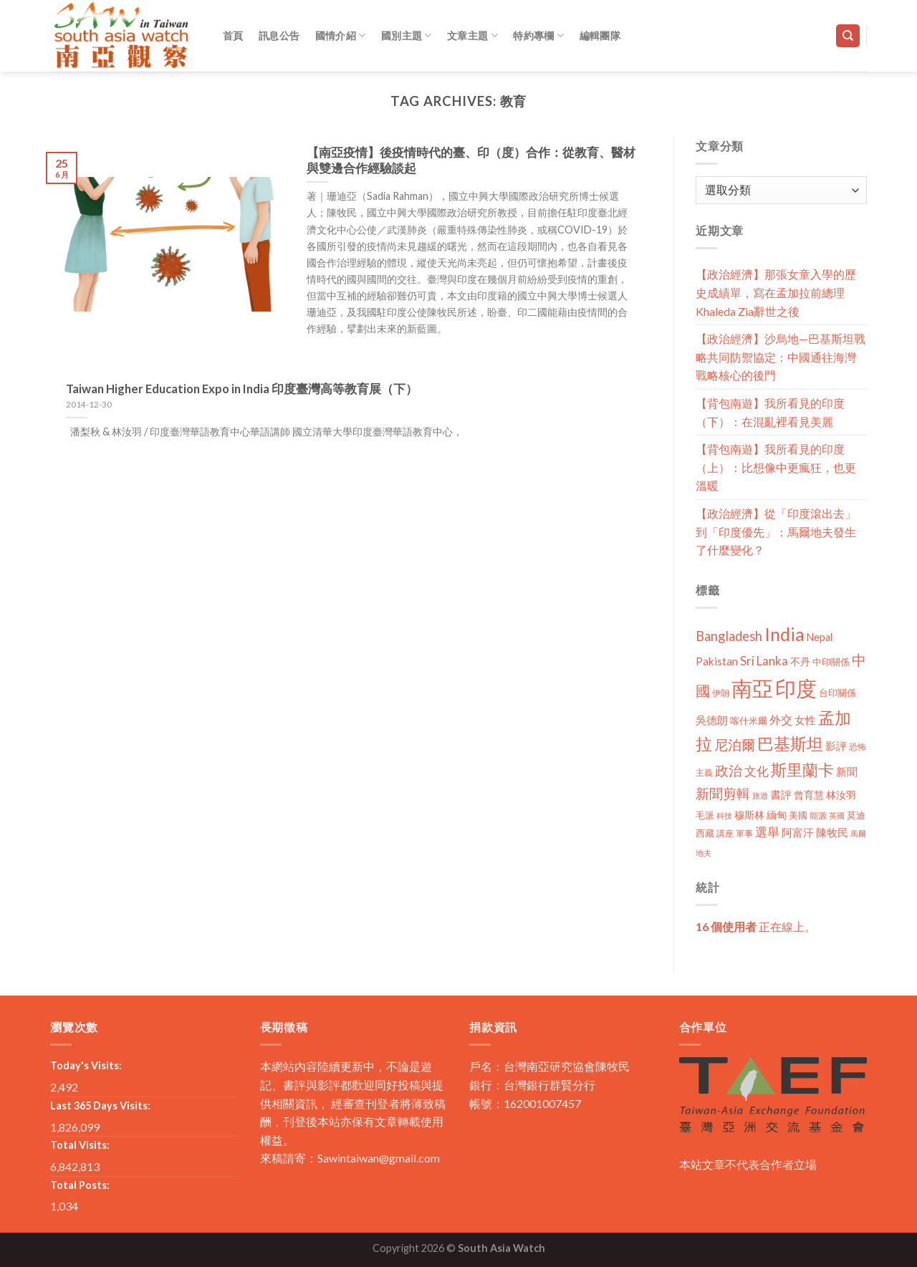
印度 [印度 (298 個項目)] (796, 687)
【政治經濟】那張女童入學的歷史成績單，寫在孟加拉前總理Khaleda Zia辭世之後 (776, 292)
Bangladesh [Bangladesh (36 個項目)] (729, 636)
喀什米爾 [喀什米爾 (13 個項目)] (748, 720)
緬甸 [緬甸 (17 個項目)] (777, 815)
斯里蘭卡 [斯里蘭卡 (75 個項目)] (802, 769)
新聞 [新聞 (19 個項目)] (847, 771)
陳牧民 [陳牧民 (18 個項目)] (832, 833)
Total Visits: (80, 1145)
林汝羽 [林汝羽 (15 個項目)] (841, 795)
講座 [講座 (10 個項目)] (725, 833)
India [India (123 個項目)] (784, 634)
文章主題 (472, 35)
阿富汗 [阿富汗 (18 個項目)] (798, 833)
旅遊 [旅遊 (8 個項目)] (760, 795)
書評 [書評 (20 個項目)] (781, 794)
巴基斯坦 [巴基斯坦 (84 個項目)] (790, 743)
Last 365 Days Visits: (100, 1105)
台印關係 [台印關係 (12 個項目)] (837, 693)
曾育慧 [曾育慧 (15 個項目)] (809, 795)
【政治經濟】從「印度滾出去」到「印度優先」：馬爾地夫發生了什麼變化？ (776, 531)
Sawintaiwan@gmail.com (378, 1158)
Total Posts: (80, 1185)
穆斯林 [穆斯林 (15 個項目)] (749, 815)
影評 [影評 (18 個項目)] (836, 746)
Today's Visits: (86, 1065)
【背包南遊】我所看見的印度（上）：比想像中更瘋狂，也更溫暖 (776, 467)
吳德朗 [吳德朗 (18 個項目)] (712, 720)
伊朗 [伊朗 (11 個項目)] (720, 693)
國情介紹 (340, 35)
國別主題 (406, 35)
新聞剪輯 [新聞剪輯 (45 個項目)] (723, 793)
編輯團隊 (600, 35)
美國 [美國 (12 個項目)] (798, 815)
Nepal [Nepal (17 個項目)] (819, 637)
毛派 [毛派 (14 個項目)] (705, 815)
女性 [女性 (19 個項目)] (805, 719)
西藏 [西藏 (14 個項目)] (705, 833)
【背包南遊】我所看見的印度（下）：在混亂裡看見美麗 (770, 412)
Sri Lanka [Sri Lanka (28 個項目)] (764, 660)
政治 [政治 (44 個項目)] (728, 770)
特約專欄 (538, 35)
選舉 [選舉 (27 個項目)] (767, 831)
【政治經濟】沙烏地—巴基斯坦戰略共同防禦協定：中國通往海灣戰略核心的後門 (780, 357)
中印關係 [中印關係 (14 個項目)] (831, 662)
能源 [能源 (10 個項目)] (818, 815)
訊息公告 (279, 35)
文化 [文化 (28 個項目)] (756, 771)
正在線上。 (756, 926)
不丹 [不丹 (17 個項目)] (800, 661)
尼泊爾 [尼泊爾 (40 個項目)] (734, 745)
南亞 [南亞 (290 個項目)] (752, 687)
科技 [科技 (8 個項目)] (724, 815)
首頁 (233, 35)
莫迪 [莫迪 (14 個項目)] (856, 815)
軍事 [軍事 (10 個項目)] (744, 833)
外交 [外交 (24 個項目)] (780, 719)
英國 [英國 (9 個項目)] (837, 815)
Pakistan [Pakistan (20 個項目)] (717, 661)
